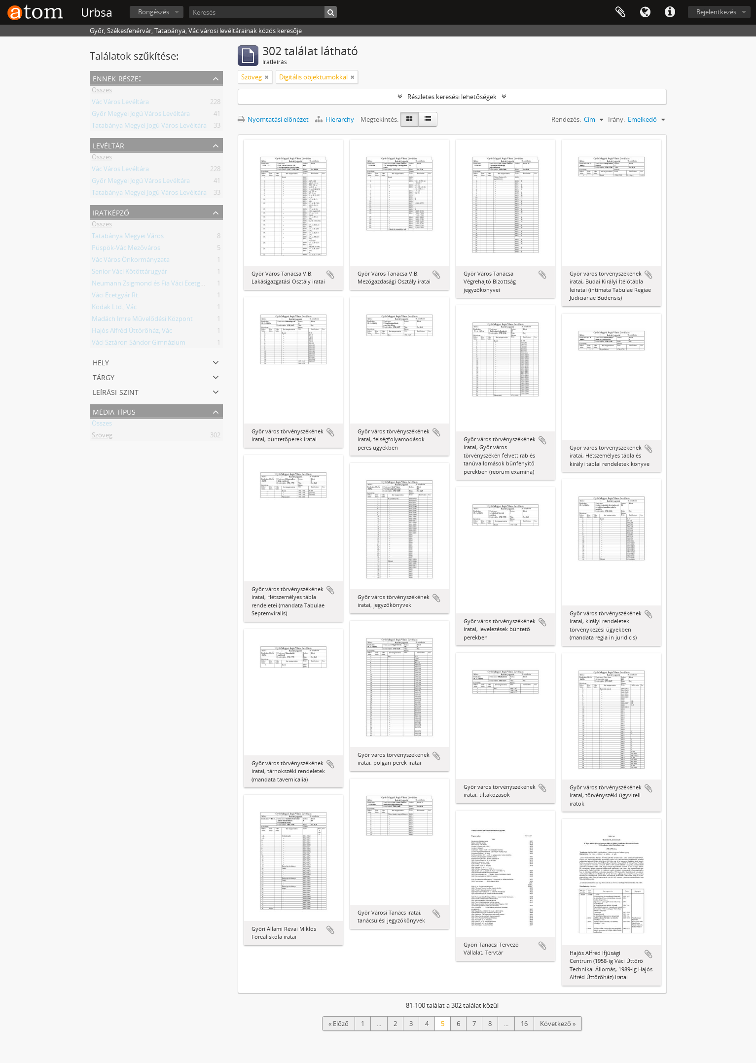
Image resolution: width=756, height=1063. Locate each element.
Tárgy (103, 376)
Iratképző (111, 211)
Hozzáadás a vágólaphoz (330, 275)
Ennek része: (117, 77)
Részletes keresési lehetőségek (452, 96)
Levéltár (108, 144)
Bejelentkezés (716, 11)
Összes (102, 91)
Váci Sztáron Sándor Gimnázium (138, 344)
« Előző (338, 1023)
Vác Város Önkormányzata (131, 261)
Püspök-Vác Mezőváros (126, 249)
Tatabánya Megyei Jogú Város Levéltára (149, 127)
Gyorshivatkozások (669, 12)
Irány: (616, 119)
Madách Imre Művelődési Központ (142, 320)
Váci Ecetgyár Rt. (116, 296)
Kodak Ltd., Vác (114, 308)
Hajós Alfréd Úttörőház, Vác (132, 332)
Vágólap (620, 12)
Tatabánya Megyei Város (128, 237)
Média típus (114, 411)
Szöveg (102, 436)
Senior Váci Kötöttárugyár (129, 273)
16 (524, 1023)
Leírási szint (116, 391)
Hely (101, 361)
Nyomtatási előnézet (273, 119)
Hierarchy (335, 119)
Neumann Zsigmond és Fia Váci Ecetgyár (151, 285)
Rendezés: (566, 119)
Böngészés (153, 11)
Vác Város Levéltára (120, 103)
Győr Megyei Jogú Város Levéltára (141, 115)
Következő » (558, 1023)
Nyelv (645, 12)
